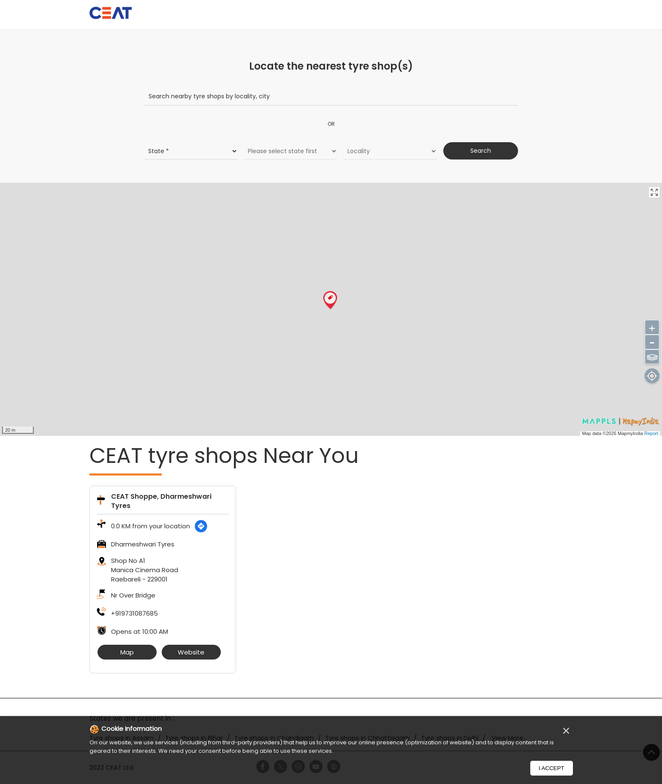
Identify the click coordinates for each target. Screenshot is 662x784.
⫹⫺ (652, 356)
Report (651, 433)
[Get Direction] (201, 526)
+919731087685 (134, 613)
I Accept (551, 768)
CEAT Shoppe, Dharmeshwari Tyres (161, 501)
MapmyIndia (631, 433)
